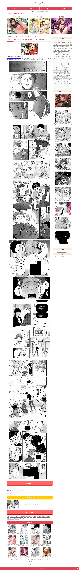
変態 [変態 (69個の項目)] (59, 52)
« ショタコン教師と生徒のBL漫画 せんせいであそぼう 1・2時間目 (18, 559)
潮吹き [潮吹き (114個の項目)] (67, 46)
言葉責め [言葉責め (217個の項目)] (69, 40)
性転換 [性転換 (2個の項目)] (70, 89)
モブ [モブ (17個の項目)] (57, 71)
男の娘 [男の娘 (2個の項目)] (63, 87)
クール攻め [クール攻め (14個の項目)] (60, 73)
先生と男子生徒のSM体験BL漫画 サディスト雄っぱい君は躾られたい (35, 534)
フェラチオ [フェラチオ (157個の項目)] (56, 44)
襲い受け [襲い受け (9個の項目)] (60, 79)
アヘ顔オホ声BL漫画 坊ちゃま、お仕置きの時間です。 (62, 200)
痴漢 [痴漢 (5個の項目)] (64, 83)
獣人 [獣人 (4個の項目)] (54, 85)
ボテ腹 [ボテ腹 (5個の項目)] (61, 83)
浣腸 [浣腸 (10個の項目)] (59, 77)
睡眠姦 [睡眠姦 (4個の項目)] (58, 85)
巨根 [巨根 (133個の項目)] (57, 46)
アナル (34, 516)
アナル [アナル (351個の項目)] (55, 40)
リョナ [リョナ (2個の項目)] (59, 89)
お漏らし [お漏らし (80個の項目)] (65, 50)
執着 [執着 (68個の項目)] (61, 52)
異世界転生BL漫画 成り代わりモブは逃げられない (61, 171)
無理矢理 (43, 516)
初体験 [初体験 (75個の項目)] (69, 50)
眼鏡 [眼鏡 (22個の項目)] (69, 64)
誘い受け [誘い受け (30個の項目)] (60, 60)
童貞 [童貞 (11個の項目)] (66, 75)
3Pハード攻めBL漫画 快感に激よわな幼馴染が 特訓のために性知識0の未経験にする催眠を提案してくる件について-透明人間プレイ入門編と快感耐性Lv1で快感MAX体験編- (63, 124)
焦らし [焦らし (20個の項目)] (64, 67)
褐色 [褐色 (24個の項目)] (68, 62)
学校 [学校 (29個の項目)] (64, 60)
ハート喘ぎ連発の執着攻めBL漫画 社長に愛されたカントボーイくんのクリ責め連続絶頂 (35, 545)
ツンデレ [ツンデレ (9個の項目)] (64, 79)
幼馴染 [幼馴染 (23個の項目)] (66, 64)
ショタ (12, 518)
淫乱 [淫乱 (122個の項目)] (60, 46)
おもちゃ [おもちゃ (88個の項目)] (70, 48)
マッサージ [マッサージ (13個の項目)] (65, 73)
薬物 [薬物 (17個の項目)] (65, 71)
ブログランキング (29, 512)
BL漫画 (16, 518)
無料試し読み (29, 483)
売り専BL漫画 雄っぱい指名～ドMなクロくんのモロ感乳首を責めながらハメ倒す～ (35, 557)
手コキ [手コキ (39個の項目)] (67, 58)
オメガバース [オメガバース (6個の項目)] (56, 83)
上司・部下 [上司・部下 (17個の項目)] (61, 71)
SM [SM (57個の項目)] (68, 54)
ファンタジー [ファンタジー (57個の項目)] (64, 54)
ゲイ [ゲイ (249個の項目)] (61, 40)
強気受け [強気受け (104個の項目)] (55, 48)
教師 (28, 516)
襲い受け (39, 516)
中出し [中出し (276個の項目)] (58, 40)
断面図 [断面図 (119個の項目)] (63, 46)
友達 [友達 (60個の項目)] (59, 54)
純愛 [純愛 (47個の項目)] (66, 56)
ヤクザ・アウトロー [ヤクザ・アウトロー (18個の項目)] (63, 69)
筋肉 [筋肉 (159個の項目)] (71, 42)
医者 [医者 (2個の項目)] (59, 87)
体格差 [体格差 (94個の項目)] (66, 48)
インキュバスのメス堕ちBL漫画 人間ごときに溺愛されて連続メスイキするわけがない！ (23, 557)
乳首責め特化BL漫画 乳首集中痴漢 (59, 215)
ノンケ (64, 8)
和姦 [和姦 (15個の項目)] (68, 71)
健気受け (48, 516)
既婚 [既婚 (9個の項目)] (66, 77)
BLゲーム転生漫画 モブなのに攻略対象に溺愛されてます (23, 534)
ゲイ (25, 516)
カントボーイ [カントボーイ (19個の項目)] (56, 69)
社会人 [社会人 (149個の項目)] (60, 44)
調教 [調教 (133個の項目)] (54, 46)
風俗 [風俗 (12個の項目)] (69, 73)
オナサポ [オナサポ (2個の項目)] (66, 89)
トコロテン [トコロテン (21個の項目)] (59, 65)
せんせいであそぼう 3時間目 (26, 488)
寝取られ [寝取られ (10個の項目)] (63, 77)
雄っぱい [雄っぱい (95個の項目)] (59, 48)
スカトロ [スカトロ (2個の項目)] (66, 87)
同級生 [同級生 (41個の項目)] (63, 58)
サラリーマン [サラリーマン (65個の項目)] (66, 52)
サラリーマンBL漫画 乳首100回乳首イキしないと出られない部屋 (12, 557)
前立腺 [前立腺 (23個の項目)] (63, 64)
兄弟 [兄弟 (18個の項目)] (54, 71)
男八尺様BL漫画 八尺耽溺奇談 (58, 156)
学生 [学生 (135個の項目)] (71, 44)
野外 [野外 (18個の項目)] (68, 69)
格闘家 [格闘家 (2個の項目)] (63, 89)
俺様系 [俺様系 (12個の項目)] (58, 75)
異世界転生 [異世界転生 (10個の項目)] (56, 77)
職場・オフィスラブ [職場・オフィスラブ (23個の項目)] (57, 64)
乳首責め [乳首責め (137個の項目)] (67, 44)
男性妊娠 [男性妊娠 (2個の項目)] (55, 89)
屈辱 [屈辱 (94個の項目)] (63, 48)
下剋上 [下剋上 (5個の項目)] (67, 83)
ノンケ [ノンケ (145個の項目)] (63, 44)
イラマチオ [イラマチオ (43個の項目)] (59, 58)
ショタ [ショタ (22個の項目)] (55, 65)
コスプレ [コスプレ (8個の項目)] (55, 81)
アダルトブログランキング (58, 256)
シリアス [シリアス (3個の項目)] (61, 85)
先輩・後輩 (21, 516)
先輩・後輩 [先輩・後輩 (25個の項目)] (60, 62)
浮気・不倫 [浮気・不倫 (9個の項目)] (56, 79)
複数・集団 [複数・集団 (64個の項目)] (56, 54)
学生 (31, 8)
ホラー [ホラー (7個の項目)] (59, 81)
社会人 (47, 8)
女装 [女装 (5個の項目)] (70, 83)
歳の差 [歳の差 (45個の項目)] (55, 58)
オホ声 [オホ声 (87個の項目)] (55, 50)
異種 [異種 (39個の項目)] (70, 58)
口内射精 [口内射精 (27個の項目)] (55, 62)
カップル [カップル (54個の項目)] (55, 56)
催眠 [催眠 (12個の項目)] (61, 75)
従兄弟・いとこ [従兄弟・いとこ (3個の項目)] (67, 85)
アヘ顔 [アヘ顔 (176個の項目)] (68, 42)
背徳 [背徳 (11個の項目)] (69, 75)
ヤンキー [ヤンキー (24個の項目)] (64, 62)
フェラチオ (12, 516)
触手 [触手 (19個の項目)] (68, 67)
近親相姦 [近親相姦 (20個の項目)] (63, 65)
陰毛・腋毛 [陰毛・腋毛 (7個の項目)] (63, 81)
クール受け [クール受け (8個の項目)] (69, 79)
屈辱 (8, 516)
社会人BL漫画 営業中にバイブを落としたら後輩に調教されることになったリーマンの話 (23, 545)
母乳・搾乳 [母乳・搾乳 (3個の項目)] (56, 87)
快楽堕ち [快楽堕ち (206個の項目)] (59, 42)
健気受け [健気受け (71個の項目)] (55, 52)
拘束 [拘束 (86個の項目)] (58, 50)
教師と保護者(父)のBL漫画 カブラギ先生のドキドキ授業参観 (46, 545)
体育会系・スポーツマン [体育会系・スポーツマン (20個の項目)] (58, 67)
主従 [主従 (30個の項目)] (57, 60)
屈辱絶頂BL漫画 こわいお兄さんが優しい (60, 230)
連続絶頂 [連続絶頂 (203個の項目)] (63, 42)
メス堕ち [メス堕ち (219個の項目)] (65, 40)
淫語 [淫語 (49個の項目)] (63, 56)
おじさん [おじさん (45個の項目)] (69, 56)
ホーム (15, 8)
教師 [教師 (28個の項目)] (67, 60)
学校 (31, 516)
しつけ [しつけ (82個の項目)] (61, 50)
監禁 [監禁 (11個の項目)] (63, 75)
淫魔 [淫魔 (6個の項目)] (67, 81)
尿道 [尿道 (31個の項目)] (54, 60)
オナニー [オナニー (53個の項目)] (59, 56)
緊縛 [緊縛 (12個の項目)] (54, 75)
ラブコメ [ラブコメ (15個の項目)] (55, 73)
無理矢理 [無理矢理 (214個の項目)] (55, 42)
